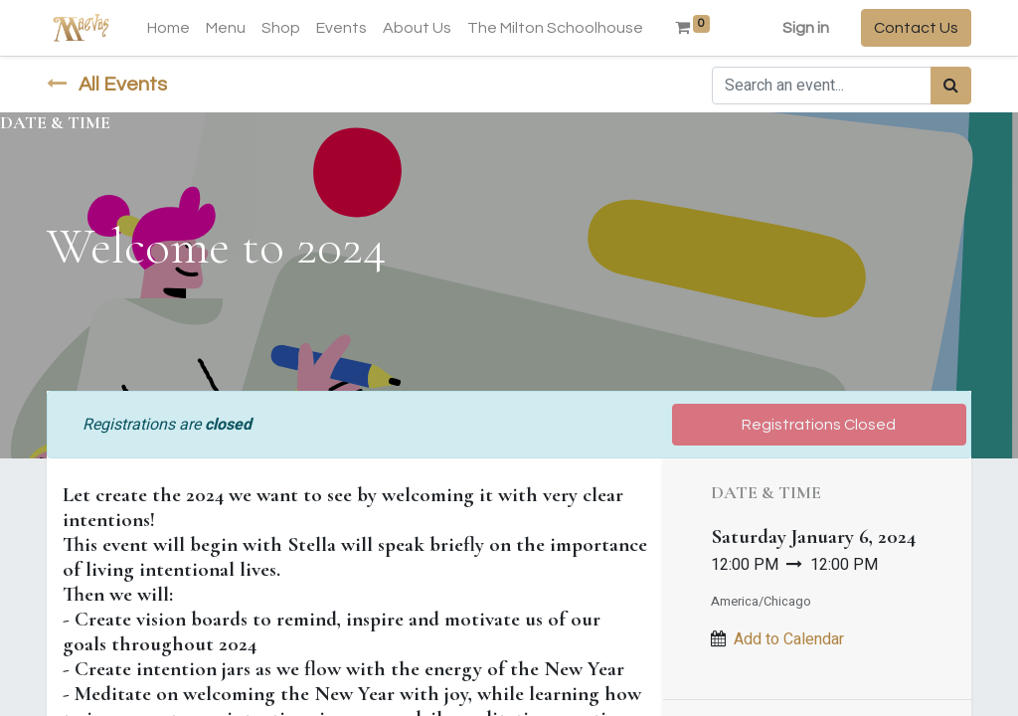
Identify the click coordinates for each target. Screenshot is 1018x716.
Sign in (805, 28)
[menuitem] (168, 28)
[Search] (951, 85)
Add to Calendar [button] (789, 639)
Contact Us (916, 28)
